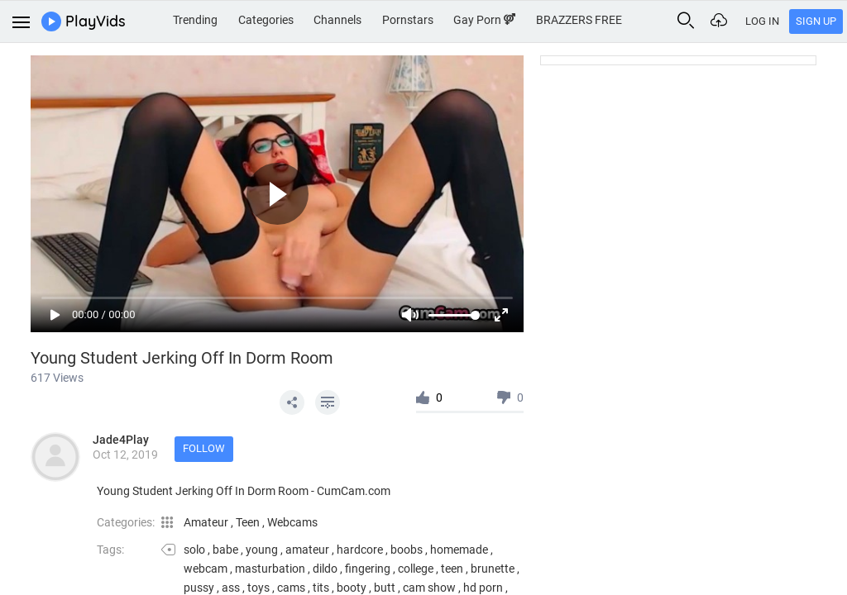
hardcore (360, 549)
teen (452, 568)
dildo (325, 568)
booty (351, 587)
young (262, 549)
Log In (762, 21)
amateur (307, 549)
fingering (367, 568)
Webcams (292, 522)
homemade (459, 549)
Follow (204, 448)
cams (291, 587)
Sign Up (816, 21)
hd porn (483, 587)
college (415, 568)
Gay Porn (484, 19)
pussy (199, 587)
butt (384, 587)
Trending (195, 19)
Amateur (207, 522)
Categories (266, 19)
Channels (337, 19)
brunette (492, 568)
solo (194, 549)
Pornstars (407, 19)
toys (258, 587)
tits (321, 587)
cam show (429, 587)
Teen (249, 522)
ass (231, 587)
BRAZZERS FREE (579, 19)
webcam (205, 568)
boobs (406, 549)
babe (225, 549)
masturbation (270, 568)
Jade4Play (121, 439)
